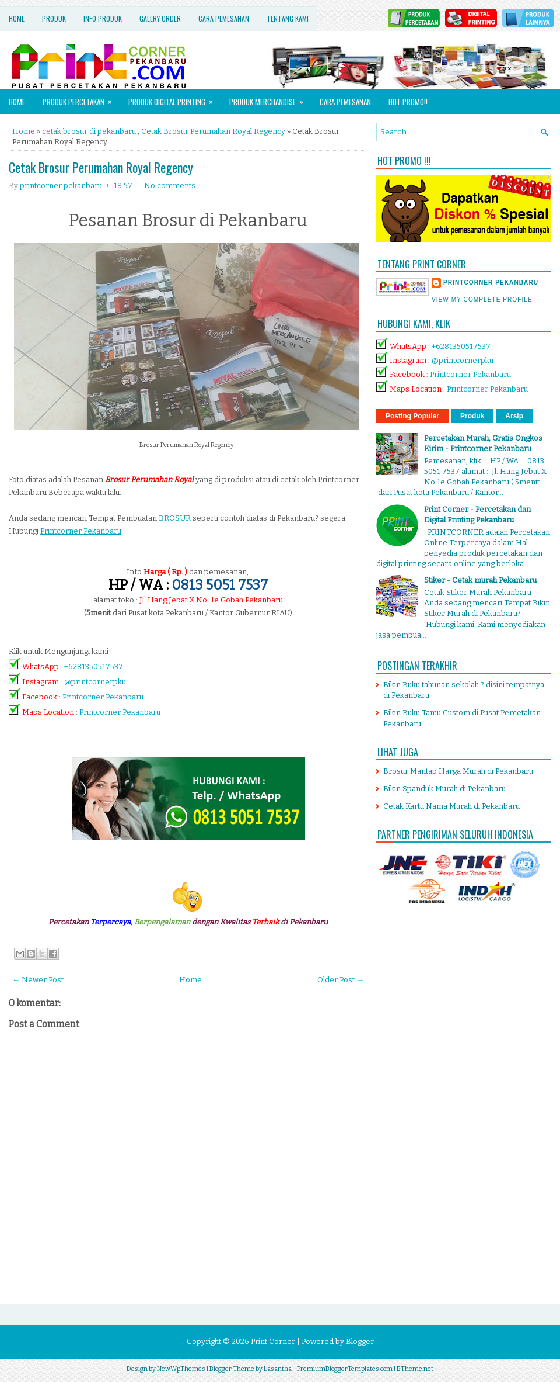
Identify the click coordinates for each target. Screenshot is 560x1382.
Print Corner (273, 1341)
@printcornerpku (95, 681)
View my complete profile (482, 299)
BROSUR (175, 518)
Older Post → (340, 979)
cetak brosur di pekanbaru (89, 131)
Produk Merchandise (270, 98)
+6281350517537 (93, 666)
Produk (54, 18)
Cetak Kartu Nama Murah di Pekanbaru (451, 806)
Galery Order (160, 18)
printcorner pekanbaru (490, 282)
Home (16, 18)
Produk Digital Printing (174, 98)
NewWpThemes (181, 1369)
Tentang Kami (288, 18)
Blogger (360, 1341)
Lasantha (278, 1369)
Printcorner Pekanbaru (103, 696)
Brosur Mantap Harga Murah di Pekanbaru (458, 771)
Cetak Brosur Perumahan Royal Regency (213, 131)
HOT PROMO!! (408, 102)
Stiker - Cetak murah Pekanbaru (480, 580)
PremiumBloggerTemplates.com (345, 1369)
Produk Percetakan (81, 98)
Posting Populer (412, 416)
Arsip (514, 416)
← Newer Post (38, 979)
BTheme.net (415, 1369)
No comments (169, 185)
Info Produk (102, 18)
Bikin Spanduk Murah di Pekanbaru (444, 788)
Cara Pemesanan (223, 18)
